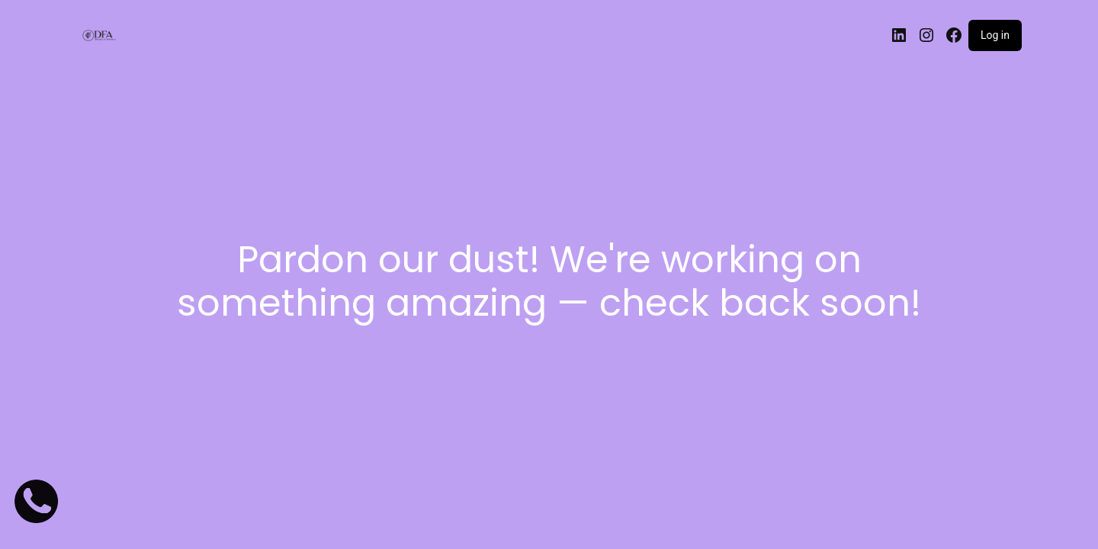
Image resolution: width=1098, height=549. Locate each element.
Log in (995, 35)
